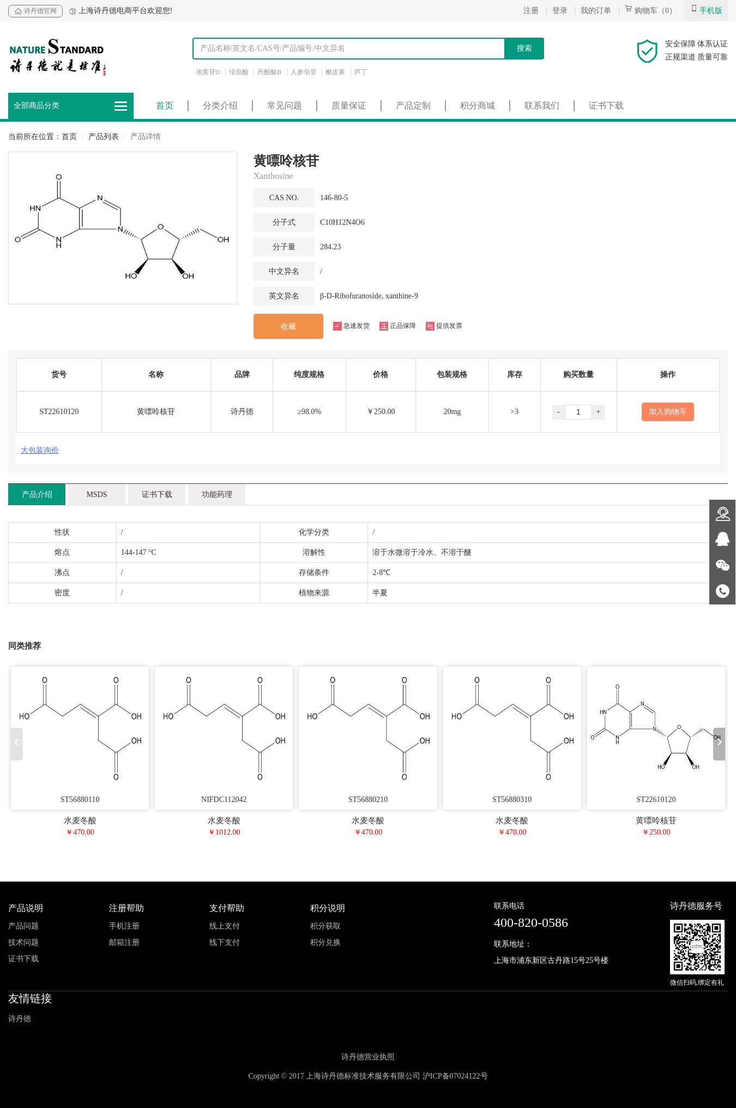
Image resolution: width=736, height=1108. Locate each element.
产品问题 (23, 926)
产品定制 (413, 105)
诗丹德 (19, 1019)
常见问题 (284, 105)
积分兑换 (325, 942)
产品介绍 (37, 494)
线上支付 (224, 926)
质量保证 (348, 105)
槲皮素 (335, 72)
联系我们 (541, 105)
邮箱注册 (124, 942)
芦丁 (360, 72)
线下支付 (224, 942)
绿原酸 (239, 72)
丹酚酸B (269, 72)
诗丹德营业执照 (368, 1057)
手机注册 (124, 926)
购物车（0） (651, 11)
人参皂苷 (304, 72)
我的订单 (596, 11)
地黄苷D (208, 72)
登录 (560, 11)
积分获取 (325, 926)
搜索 (524, 48)
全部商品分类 (71, 106)
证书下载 (606, 105)
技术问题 (23, 942)
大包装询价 (40, 450)
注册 (531, 11)
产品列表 (103, 137)
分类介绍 (220, 105)
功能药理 (217, 494)
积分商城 (477, 105)
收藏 (288, 326)
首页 (164, 105)
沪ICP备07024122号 (455, 1076)
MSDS (96, 494)
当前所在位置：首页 (42, 137)
